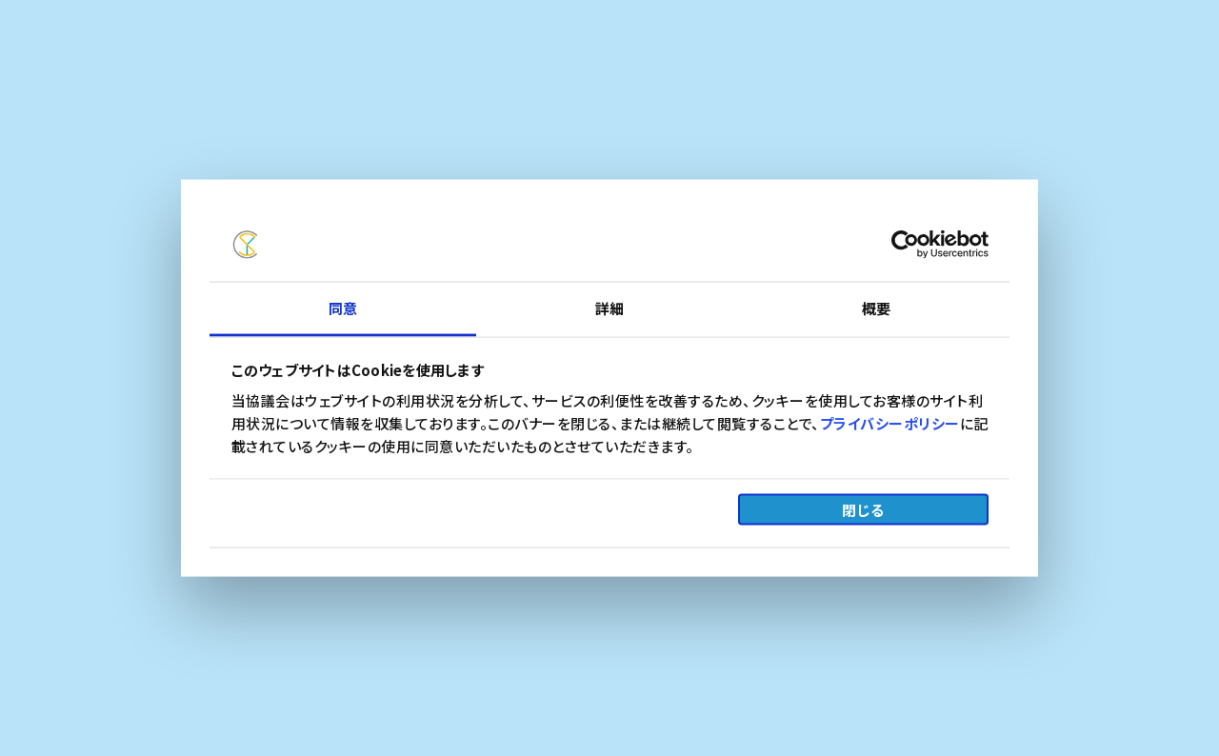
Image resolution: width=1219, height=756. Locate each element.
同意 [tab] (343, 307)
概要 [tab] (876, 307)
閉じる (863, 510)
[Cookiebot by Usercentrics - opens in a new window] (905, 244)
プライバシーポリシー (890, 422)
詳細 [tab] (609, 307)
